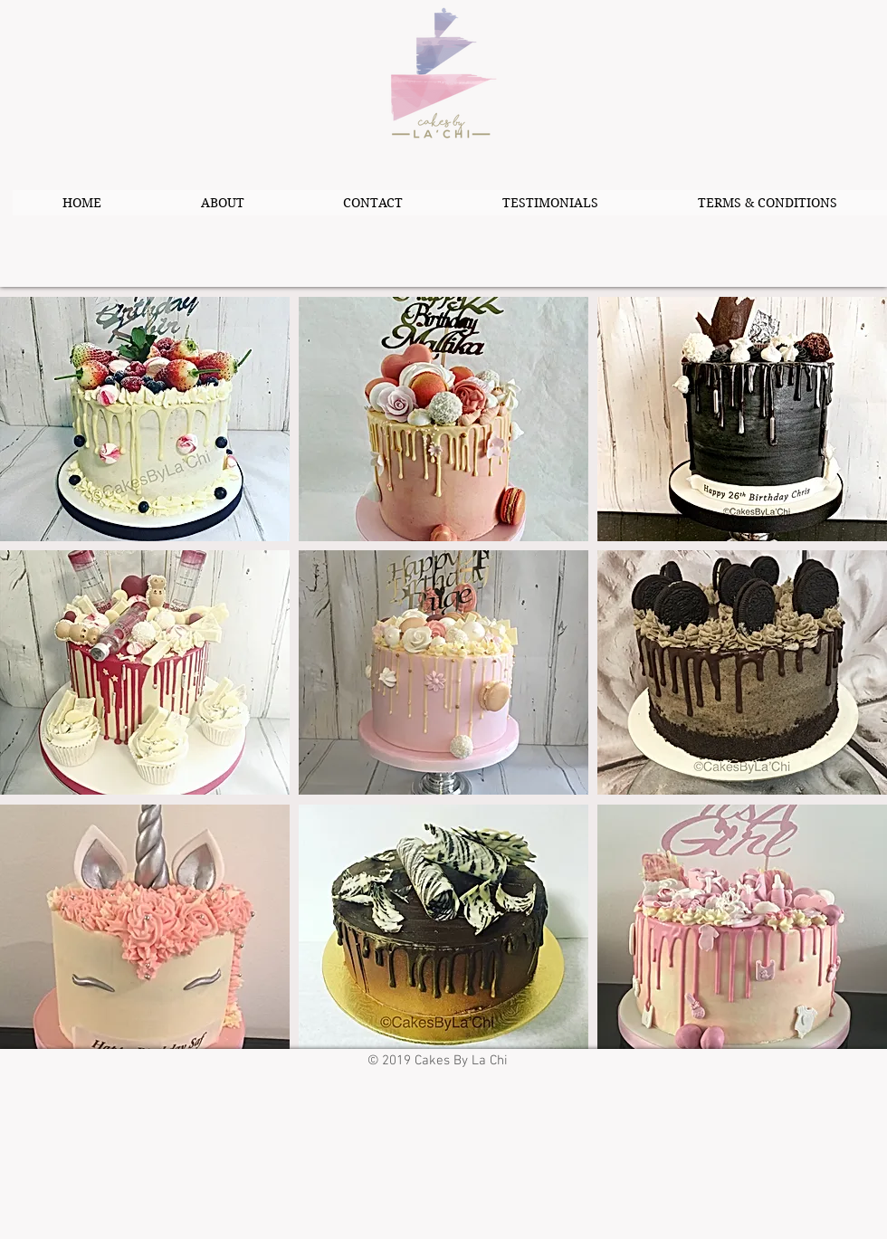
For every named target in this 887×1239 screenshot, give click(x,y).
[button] (145, 419)
